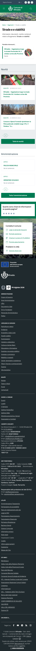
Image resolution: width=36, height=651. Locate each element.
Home (4, 25)
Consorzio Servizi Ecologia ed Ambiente (13, 576)
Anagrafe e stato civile (8, 333)
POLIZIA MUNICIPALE (11, 165)
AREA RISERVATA (17, 648)
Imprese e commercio (8, 354)
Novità (6, 88)
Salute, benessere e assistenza (11, 360)
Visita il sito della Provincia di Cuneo (12, 567)
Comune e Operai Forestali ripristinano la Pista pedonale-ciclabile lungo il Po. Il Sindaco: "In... (17, 123)
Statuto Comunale (7, 528)
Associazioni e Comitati (8, 419)
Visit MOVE (4, 604)
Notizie (3, 380)
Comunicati (4, 390)
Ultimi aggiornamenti (7, 544)
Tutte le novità (18, 141)
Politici (3, 316)
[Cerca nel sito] (31, 8)
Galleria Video (5, 413)
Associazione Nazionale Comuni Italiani (13, 582)
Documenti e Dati (6, 306)
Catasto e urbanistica (8, 342)
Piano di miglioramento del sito (11, 510)
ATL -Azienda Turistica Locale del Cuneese (14, 579)
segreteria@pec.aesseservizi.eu (14, 494)
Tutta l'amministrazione (18, 195)
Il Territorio (4, 406)
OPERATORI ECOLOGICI (11, 180)
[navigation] (4, 8)
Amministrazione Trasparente (10, 503)
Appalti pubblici (6, 336)
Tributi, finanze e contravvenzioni (11, 363)
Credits (3, 541)
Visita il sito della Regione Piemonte (12, 564)
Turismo (3, 367)
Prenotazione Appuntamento (10, 516)
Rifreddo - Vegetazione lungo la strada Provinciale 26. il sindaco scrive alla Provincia (14, 51)
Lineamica (4, 585)
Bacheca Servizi (6, 525)
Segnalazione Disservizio (9, 519)
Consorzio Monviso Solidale (9, 573)
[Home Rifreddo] (17, 8)
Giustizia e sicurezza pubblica (10, 351)
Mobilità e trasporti (7, 357)
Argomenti (11, 25)
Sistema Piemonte (7, 598)
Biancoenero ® (19, 643)
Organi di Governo (7, 297)
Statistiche (4, 547)
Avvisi (3, 387)
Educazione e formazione (9, 348)
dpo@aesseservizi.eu (12, 492)
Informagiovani (6, 588)
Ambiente (4, 329)
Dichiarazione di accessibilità (10, 507)
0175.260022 (8, 429)
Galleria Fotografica (7, 410)
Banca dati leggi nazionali (9, 595)
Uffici (6, 162)
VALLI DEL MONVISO (8, 607)
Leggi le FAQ (5, 513)
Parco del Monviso (7, 570)
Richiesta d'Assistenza (8, 522)
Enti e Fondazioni (6, 309)
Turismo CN (4, 610)
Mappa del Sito (6, 550)
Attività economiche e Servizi (10, 416)
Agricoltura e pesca (7, 326)
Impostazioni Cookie (7, 538)
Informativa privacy (7, 531)
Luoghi (3, 403)
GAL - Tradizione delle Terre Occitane (12, 592)
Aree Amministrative (7, 300)
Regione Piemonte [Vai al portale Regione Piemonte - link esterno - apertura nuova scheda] (7, 2)
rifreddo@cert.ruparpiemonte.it (15, 436)
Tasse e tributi (5, 383)
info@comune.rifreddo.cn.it (13, 438)
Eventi (3, 400)
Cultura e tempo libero (8, 345)
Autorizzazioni (5, 339)
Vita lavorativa (5, 370)
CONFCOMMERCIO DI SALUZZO (11, 601)
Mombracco (5, 561)
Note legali (4, 534)
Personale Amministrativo (9, 313)
